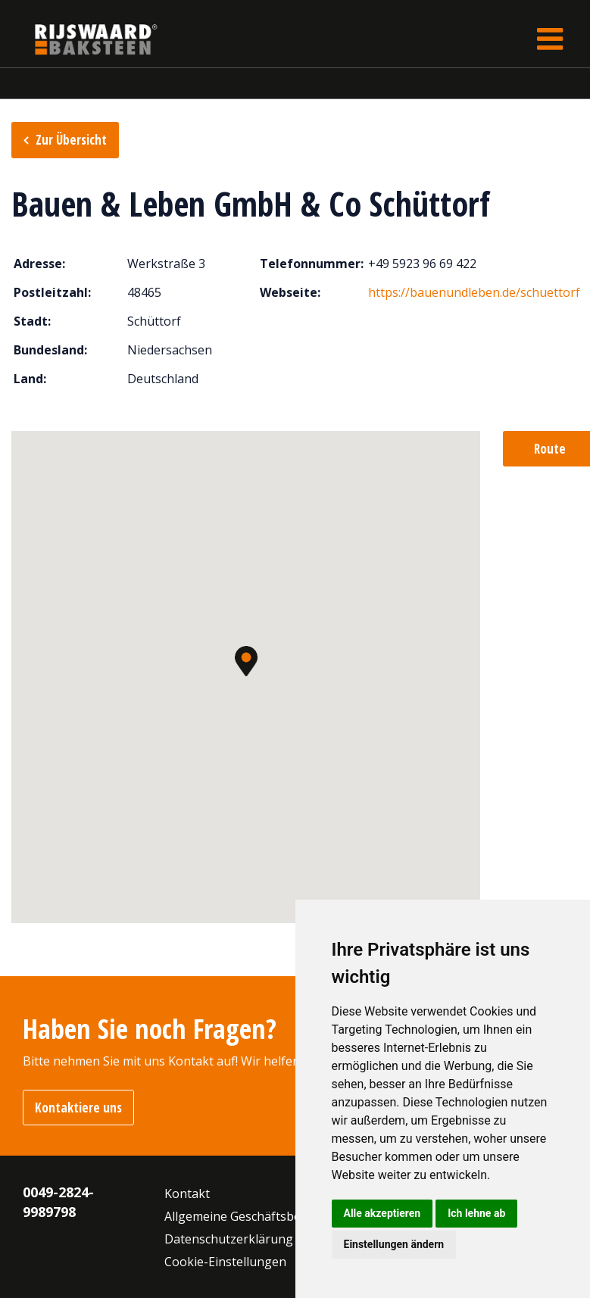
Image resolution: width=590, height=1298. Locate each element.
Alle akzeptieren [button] (382, 1213)
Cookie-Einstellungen (225, 1261)
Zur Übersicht (71, 139)
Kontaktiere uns (78, 1107)
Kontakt (187, 1193)
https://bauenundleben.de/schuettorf (474, 292)
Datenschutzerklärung (228, 1239)
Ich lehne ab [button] (476, 1213)
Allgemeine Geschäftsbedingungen (263, 1216)
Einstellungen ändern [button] (394, 1244)
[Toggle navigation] (549, 39)
